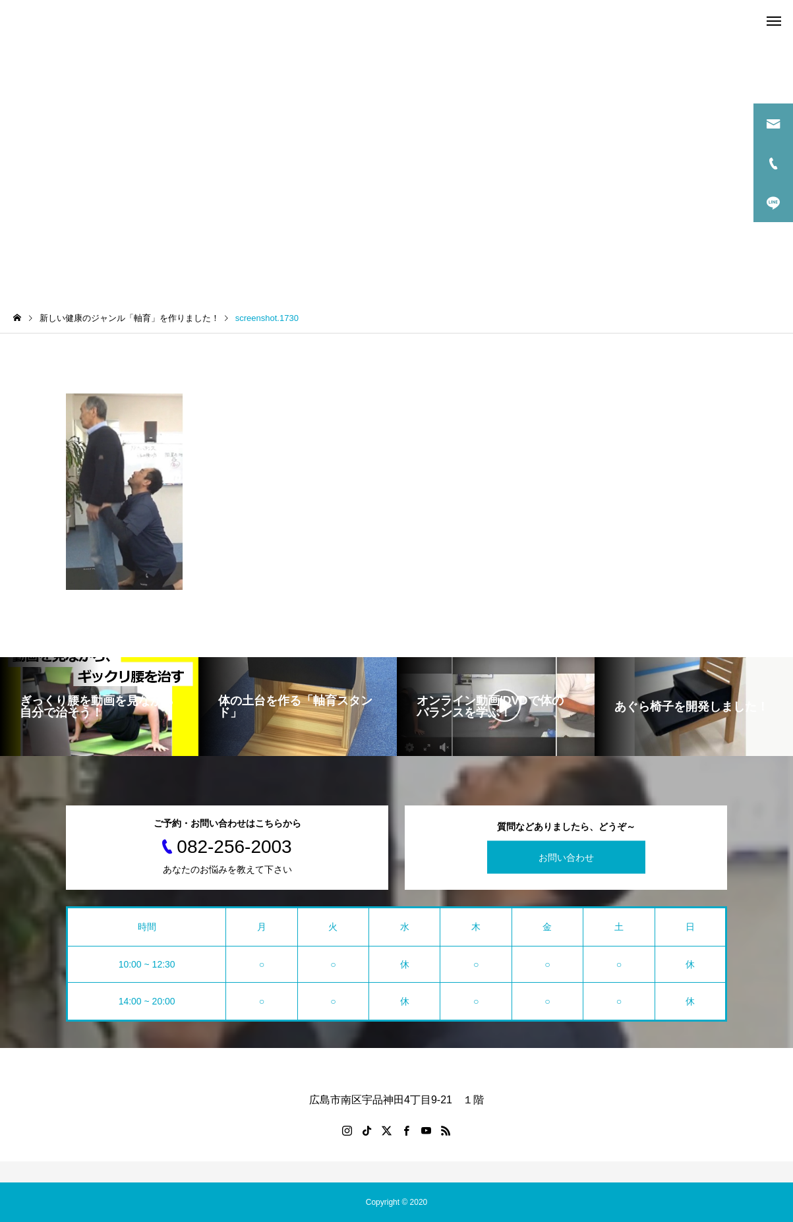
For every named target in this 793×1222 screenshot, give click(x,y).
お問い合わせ (566, 857)
